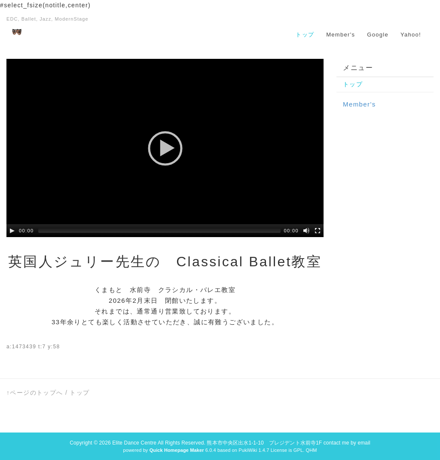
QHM (311, 450)
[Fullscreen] (317, 230)
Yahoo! (410, 34)
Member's (340, 34)
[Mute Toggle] (306, 230)
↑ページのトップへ (34, 392)
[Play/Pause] (12, 230)
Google (377, 34)
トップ (305, 34)
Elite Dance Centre (134, 443)
